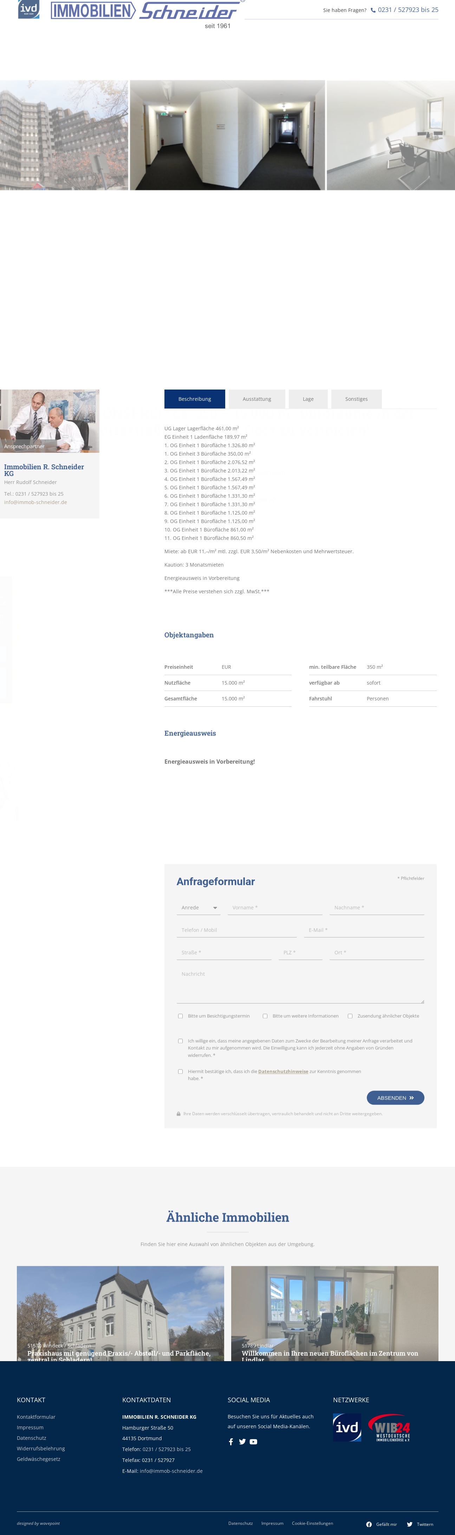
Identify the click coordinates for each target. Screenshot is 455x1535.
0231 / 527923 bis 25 (167, 1449)
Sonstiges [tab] (356, 399)
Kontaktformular (36, 1416)
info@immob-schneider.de (171, 1471)
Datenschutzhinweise (283, 1272)
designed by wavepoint (38, 1523)
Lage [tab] (308, 399)
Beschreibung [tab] (194, 399)
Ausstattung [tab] (257, 399)
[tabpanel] (300, 510)
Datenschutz (31, 1438)
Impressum (30, 1427)
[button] (382, 1524)
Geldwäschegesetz (38, 1459)
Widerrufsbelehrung (41, 1448)
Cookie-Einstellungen (312, 1523)
